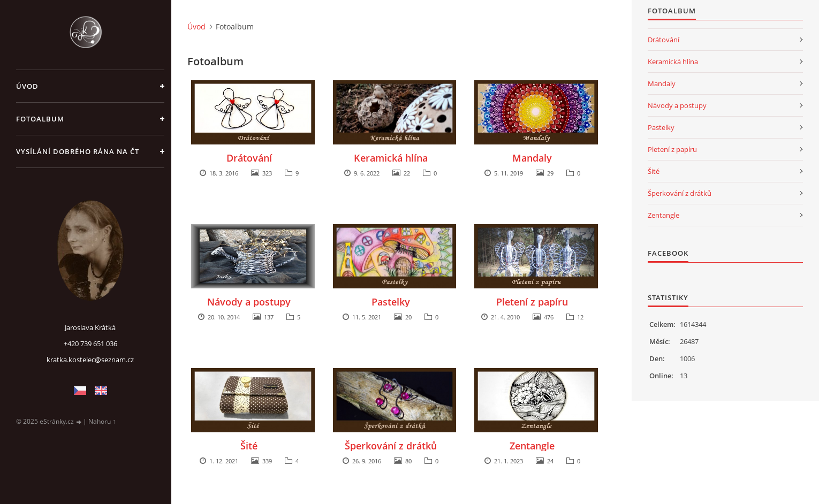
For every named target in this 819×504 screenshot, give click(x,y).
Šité (248, 445)
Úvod (27, 86)
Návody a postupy (249, 301)
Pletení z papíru (532, 301)
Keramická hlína (391, 157)
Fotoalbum (40, 119)
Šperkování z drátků (391, 445)
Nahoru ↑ (102, 421)
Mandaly (532, 157)
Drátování (249, 157)
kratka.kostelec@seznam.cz (90, 359)
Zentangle (532, 445)
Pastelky (390, 301)
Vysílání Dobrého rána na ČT (77, 151)
